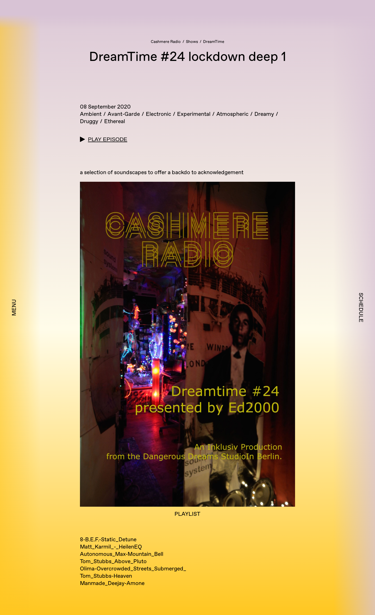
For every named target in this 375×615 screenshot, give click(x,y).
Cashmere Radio (166, 41)
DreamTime (213, 41)
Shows (192, 41)
